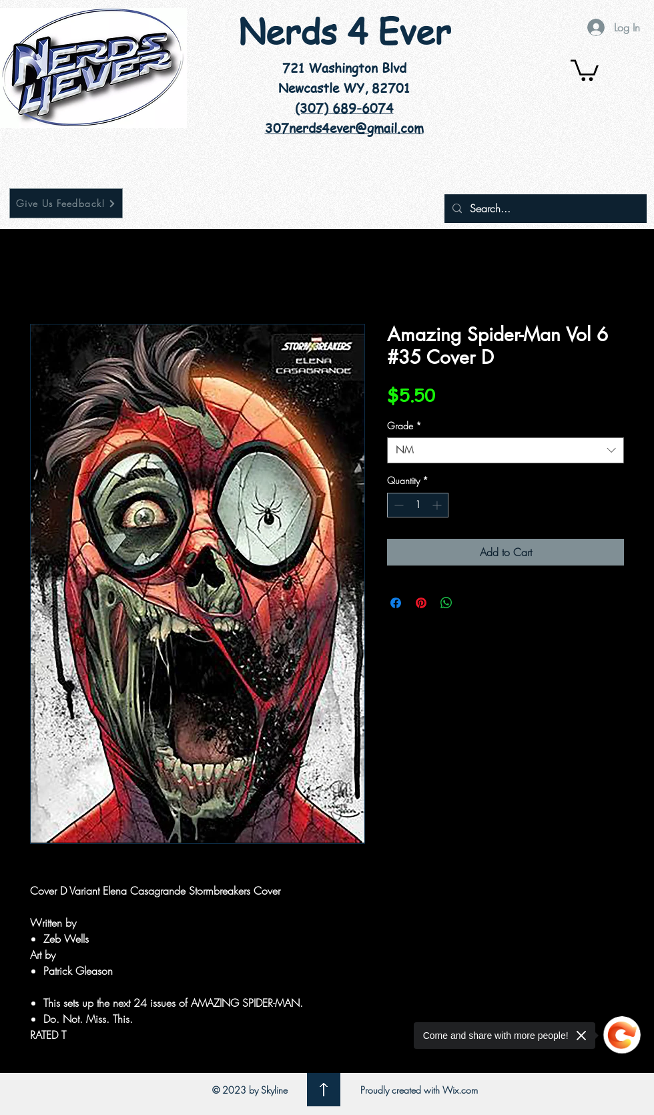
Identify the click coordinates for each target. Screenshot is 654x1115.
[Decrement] (397, 505)
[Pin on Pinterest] (421, 603)
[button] (585, 69)
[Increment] (438, 505)
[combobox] (505, 450)
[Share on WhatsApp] (446, 603)
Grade (404, 425)
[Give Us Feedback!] (66, 203)
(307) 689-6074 (344, 108)
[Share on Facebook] (396, 603)
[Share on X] (472, 603)
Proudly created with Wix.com (419, 1090)
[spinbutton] (418, 505)
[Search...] (544, 208)
